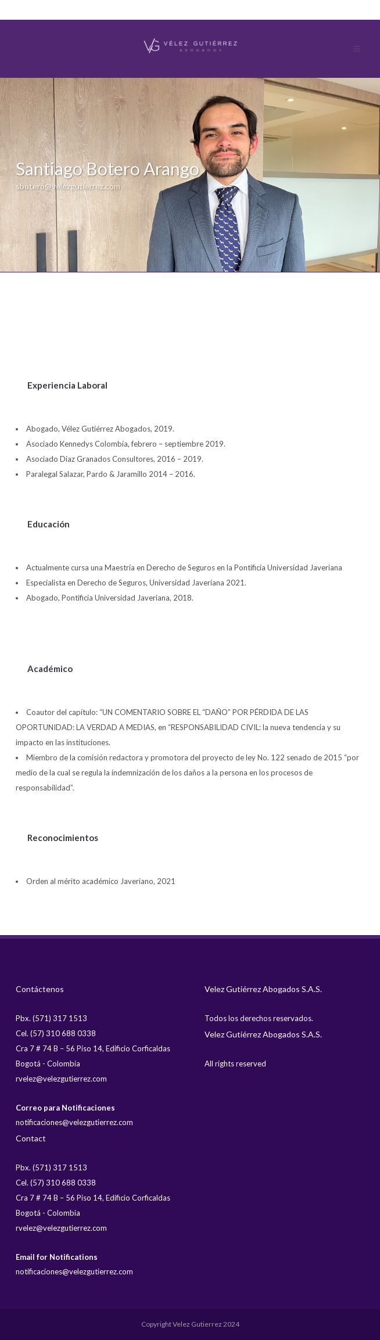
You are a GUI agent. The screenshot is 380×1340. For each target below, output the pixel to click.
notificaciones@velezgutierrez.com (74, 1122)
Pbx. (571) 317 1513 (51, 1018)
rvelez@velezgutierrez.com (61, 1078)
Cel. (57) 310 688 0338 (56, 1033)
